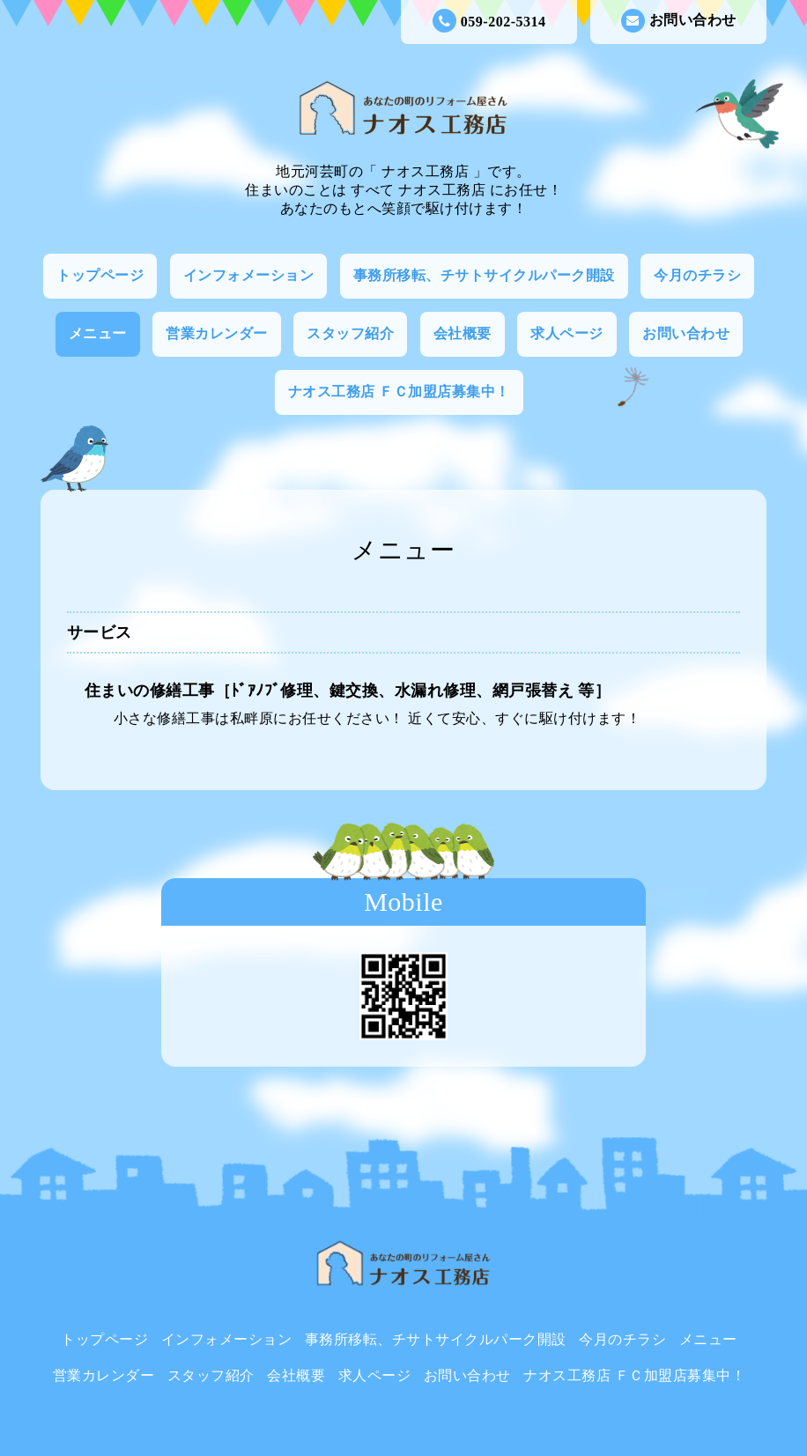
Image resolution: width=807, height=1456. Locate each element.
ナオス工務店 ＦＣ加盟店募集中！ (399, 391)
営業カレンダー (217, 333)
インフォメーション (249, 275)
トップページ (100, 275)
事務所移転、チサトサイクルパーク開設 (484, 275)
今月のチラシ (697, 275)
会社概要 (462, 333)
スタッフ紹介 (350, 333)
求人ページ (566, 333)
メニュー (98, 333)
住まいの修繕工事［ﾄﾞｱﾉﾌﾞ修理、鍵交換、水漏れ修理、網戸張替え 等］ (348, 690)
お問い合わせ (679, 21)
